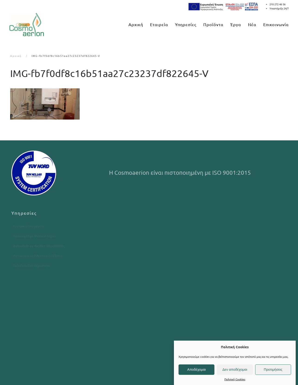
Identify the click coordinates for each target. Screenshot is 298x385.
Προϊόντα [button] (213, 24)
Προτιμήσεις (273, 369)
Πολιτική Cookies (234, 379)
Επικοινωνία (276, 24)
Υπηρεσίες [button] (185, 24)
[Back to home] (26, 24)
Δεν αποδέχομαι (234, 369)
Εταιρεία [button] (159, 24)
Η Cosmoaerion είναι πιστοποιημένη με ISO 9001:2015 (180, 172)
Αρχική (136, 24)
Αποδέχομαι (196, 369)
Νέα (252, 24)
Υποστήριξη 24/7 (279, 8)
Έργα (235, 24)
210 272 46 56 (277, 4)
